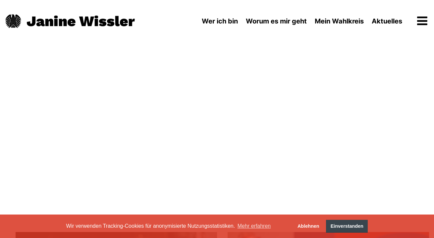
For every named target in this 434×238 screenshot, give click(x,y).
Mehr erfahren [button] (254, 226)
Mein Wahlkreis (339, 21)
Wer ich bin (220, 21)
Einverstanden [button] (347, 226)
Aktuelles (387, 21)
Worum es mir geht (276, 21)
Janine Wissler (81, 21)
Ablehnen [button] (308, 226)
